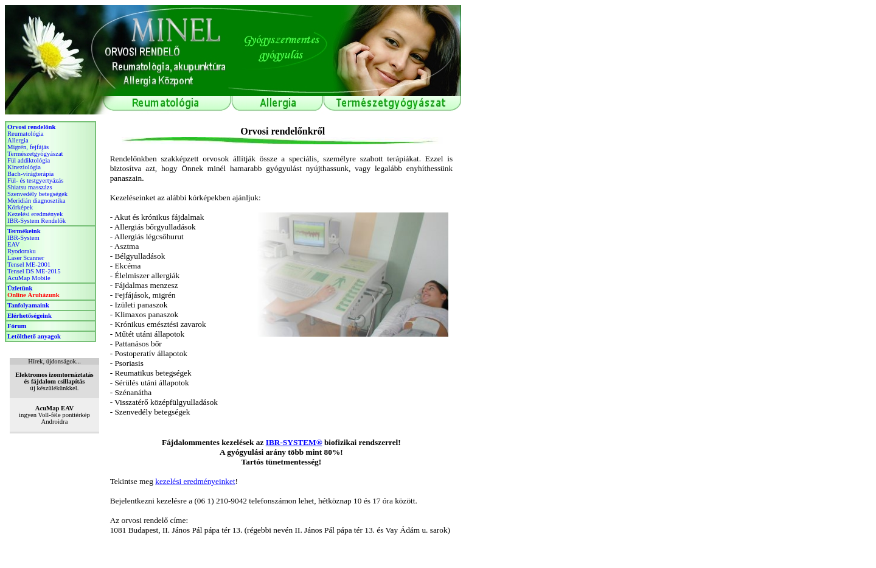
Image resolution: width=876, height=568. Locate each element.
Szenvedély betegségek (37, 194)
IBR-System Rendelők (36, 220)
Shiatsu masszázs (29, 187)
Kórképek (20, 207)
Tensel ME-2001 (28, 264)
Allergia (18, 140)
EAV (13, 244)
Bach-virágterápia (30, 173)
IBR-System (23, 237)
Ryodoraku (21, 251)
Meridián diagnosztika (36, 200)
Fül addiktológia (28, 160)
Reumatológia (25, 133)
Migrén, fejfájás (28, 147)
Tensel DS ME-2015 (33, 271)
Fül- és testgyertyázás (35, 180)
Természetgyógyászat (35, 153)
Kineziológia (24, 167)
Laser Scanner (25, 257)
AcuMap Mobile (28, 278)
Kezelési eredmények (35, 214)
